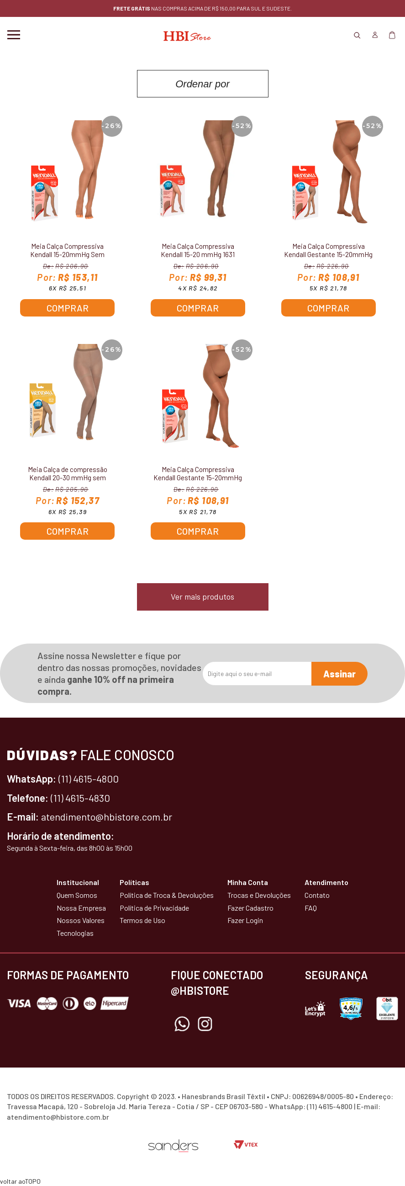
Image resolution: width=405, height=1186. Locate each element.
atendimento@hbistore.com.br (106, 816)
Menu (14, 35)
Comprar (68, 307)
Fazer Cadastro (250, 907)
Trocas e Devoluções (259, 895)
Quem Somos (77, 895)
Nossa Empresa (81, 907)
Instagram (205, 1024)
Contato (317, 895)
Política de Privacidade (154, 907)
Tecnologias (75, 932)
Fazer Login (245, 920)
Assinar (339, 673)
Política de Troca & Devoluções (167, 895)
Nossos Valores (81, 920)
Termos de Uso (142, 920)
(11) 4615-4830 (80, 798)
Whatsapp (182, 1024)
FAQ (311, 907)
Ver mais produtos (202, 596)
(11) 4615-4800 (88, 778)
